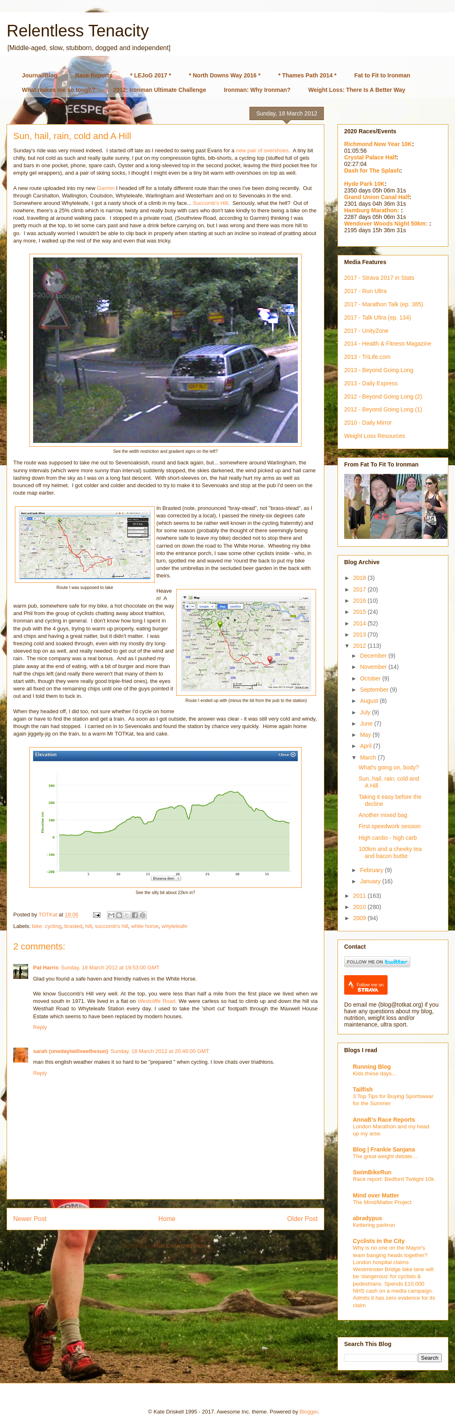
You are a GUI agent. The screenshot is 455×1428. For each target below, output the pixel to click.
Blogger (308, 1412)
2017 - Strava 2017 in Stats (379, 277)
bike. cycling (47, 926)
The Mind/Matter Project (382, 1202)
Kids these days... (374, 1073)
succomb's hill (111, 926)
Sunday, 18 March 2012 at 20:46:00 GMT (159, 1051)
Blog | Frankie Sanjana (384, 1149)
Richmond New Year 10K (378, 144)
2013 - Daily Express (371, 383)
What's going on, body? (389, 767)
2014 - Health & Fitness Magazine (387, 343)
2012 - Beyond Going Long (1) (383, 409)
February (372, 870)
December (374, 655)
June (367, 723)
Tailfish (363, 1089)
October (371, 678)
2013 (360, 634)
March (369, 757)
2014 (360, 623)
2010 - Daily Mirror (368, 422)
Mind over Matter (376, 1195)
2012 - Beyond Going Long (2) (383, 396)
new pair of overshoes (262, 150)
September (375, 689)
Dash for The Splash (372, 170)
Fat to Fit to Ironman (382, 75)
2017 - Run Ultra (365, 291)
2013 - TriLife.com (367, 356)
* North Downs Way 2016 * (225, 75)
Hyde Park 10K (364, 183)
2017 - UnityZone (366, 330)
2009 (360, 918)
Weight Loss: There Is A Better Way (356, 90)
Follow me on (370, 987)
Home (167, 1218)
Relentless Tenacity (78, 31)
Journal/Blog (39, 75)
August (369, 700)
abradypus (367, 1218)
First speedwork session (390, 826)
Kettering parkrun (374, 1225)
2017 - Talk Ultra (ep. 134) (377, 317)
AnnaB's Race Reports (384, 1119)
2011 (360, 895)
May (366, 734)
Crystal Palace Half (370, 157)
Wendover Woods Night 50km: (386, 223)
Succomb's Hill (210, 203)
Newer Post (30, 1218)
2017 (360, 589)
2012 (360, 645)
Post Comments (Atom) (182, 1246)
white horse (144, 926)
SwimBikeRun (372, 1172)
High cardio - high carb (388, 837)
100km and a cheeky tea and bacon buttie (390, 852)
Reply (40, 1027)
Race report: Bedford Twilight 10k (393, 1179)
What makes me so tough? (58, 90)
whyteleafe (174, 926)
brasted (73, 926)
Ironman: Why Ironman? (257, 90)
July (366, 712)
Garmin (106, 188)
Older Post (302, 1218)
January (371, 881)
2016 (360, 600)
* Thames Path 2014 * (307, 75)
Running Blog (372, 1066)
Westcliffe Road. (157, 1001)
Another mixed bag (383, 815)
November (374, 667)
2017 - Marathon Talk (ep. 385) (383, 304)
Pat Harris (45, 967)
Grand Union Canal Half (376, 197)
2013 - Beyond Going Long (378, 370)
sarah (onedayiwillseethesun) (70, 1051)
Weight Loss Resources (374, 436)
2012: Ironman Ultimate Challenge (159, 90)
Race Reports (94, 75)
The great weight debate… (385, 1156)
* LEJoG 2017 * (150, 75)
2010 (360, 907)
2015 (360, 611)
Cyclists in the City (379, 1241)
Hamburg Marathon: (372, 210)
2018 (360, 578)
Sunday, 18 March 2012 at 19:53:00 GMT (110, 967)
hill (88, 926)
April (366, 746)
